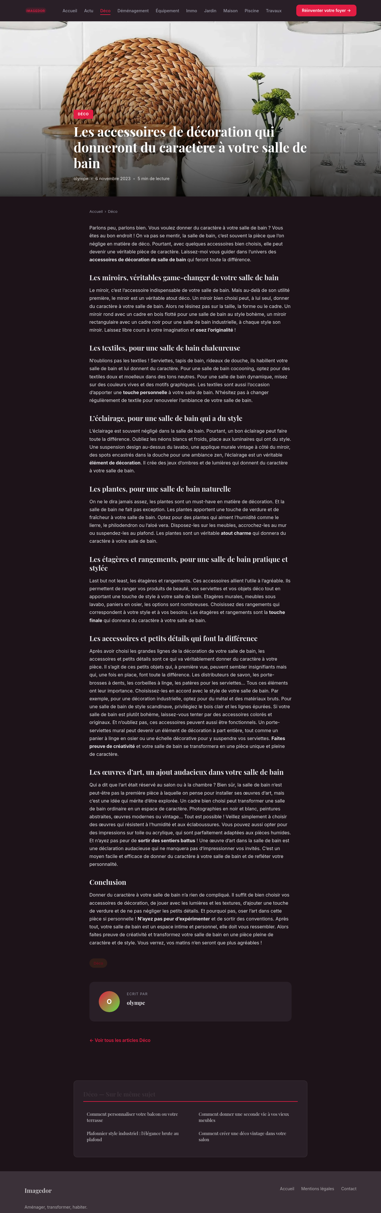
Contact (348, 1188)
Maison (231, 10)
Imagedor (38, 1190)
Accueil (70, 10)
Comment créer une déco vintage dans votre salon (242, 1136)
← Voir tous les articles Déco (119, 1040)
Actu (88, 10)
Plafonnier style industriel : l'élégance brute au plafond (133, 1136)
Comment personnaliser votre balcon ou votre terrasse (132, 1117)
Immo (191, 10)
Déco (105, 10)
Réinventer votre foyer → (326, 10)
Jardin (210, 10)
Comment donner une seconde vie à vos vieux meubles (244, 1117)
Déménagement (133, 10)
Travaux (274, 10)
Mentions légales (317, 1188)
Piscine (252, 10)
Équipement (167, 10)
